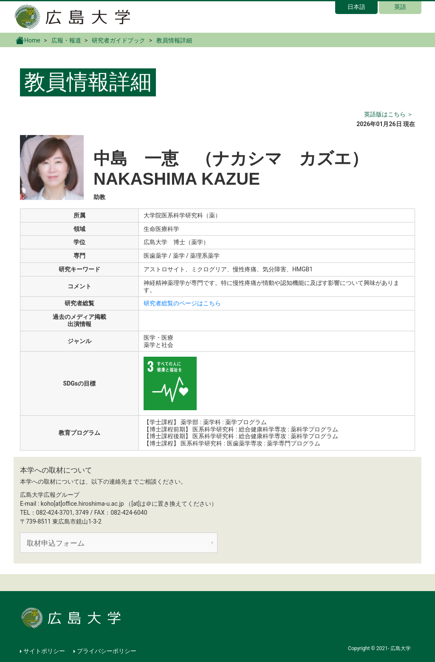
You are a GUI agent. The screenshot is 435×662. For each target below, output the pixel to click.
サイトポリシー (44, 651)
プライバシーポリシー (106, 651)
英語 (400, 6)
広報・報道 (66, 40)
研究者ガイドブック (118, 40)
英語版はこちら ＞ (388, 114)
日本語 (356, 6)
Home (28, 40)
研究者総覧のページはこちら (182, 303)
